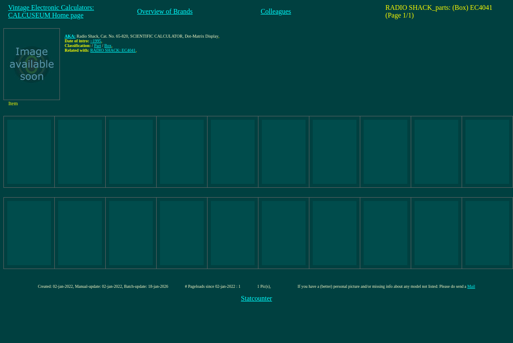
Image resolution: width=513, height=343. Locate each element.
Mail (471, 286)
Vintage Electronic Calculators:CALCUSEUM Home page (51, 11)
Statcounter (256, 298)
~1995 (95, 40)
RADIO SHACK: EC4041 (113, 50)
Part (97, 45)
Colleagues (276, 11)
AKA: (70, 36)
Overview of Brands (165, 11)
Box (108, 45)
